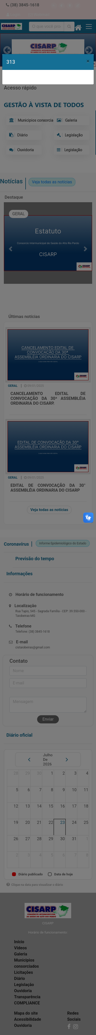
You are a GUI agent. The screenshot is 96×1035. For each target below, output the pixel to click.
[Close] (88, 61)
